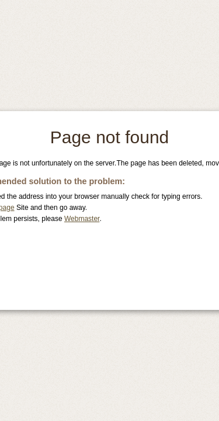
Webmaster (81, 219)
